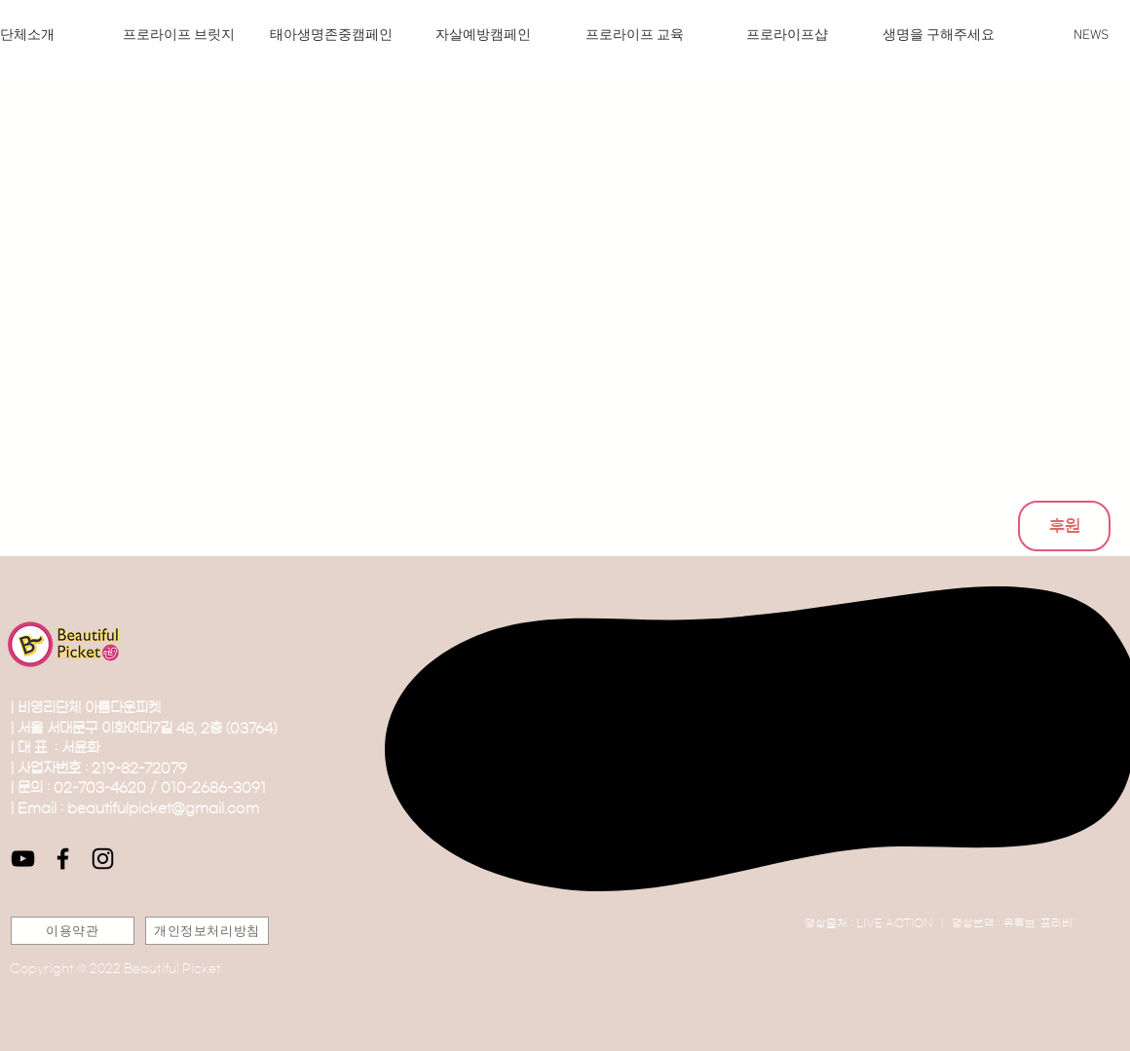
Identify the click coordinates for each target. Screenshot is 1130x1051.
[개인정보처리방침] (207, 931)
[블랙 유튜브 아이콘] (23, 859)
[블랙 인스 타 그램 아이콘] (103, 859)
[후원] (1064, 526)
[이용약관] (72, 931)
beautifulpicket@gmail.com (163, 808)
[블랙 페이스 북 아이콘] (63, 859)
